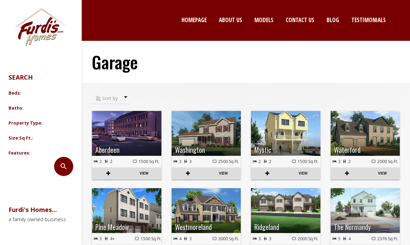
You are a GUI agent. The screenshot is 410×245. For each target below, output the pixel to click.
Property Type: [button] (26, 123)
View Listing (144, 173)
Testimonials (368, 20)
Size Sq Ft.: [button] (21, 138)
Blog (333, 20)
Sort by (107, 98)
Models (263, 20)
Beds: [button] (15, 93)
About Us (230, 20)
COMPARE (109, 173)
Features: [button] (19, 153)
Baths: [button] (16, 108)
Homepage (194, 20)
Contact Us (300, 20)
